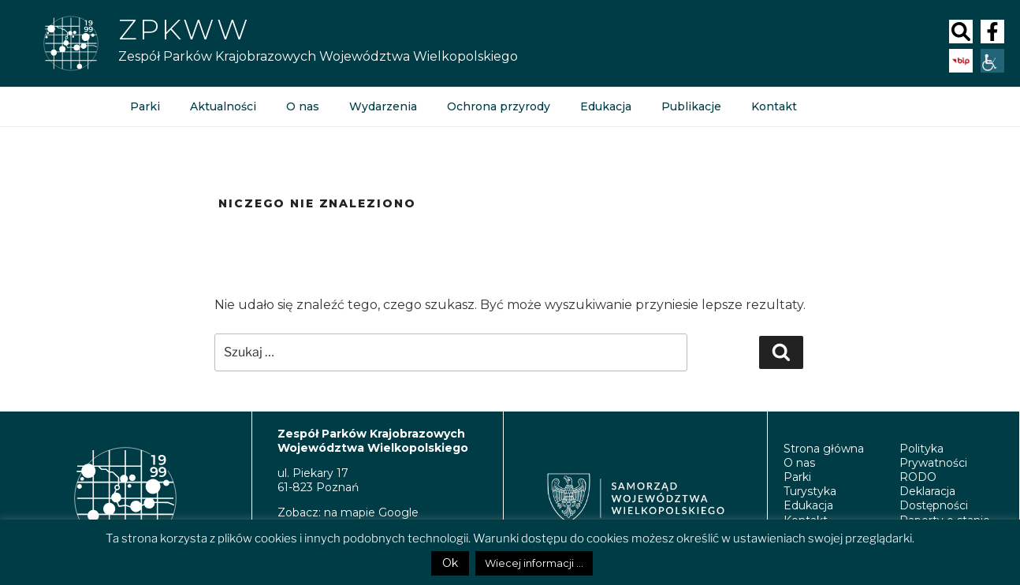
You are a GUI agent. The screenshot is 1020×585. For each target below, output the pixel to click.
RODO (917, 477)
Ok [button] (450, 563)
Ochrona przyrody (498, 106)
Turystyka (810, 491)
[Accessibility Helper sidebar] (992, 61)
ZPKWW (184, 29)
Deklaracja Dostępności (933, 498)
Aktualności (223, 106)
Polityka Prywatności (933, 456)
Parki (145, 106)
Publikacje (691, 106)
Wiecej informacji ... (534, 563)
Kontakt (774, 106)
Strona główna (824, 449)
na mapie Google (371, 512)
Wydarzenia (383, 106)
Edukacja (605, 106)
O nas (302, 106)
